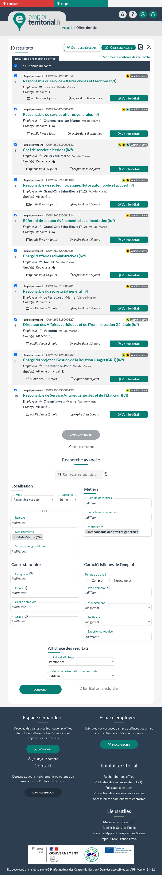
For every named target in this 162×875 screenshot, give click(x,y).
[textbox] (33, 500)
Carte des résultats (82, 47)
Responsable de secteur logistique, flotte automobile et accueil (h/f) (79, 185)
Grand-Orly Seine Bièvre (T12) (63, 191)
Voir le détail (129, 98)
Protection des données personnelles (119, 793)
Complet (98, 580)
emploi (63, 4)
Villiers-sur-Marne (55, 156)
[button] (106, 474)
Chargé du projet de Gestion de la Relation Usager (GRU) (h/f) (73, 359)
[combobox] (33, 499)
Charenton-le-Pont (55, 366)
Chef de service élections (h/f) (48, 149)
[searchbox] (44, 522)
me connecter (119, 744)
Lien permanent (81, 447)
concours (11, 4)
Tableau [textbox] (54, 676)
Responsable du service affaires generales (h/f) (61, 114)
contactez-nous (43, 792)
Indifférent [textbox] (92, 608)
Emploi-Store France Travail (119, 839)
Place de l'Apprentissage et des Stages (119, 833)
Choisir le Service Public (119, 827)
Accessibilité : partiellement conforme (119, 799)
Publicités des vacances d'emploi (117, 782)
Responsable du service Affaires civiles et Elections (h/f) (69, 81)
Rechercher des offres (119, 776)
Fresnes (47, 87)
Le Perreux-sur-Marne (57, 297)
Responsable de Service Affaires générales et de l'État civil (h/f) (75, 395)
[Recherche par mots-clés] (83, 474)
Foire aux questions (119, 787)
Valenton (48, 330)
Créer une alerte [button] (118, 47)
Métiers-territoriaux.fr (119, 822)
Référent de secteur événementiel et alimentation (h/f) (69, 220)
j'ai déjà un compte (43, 759)
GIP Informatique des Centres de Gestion (72, 869)
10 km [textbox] (63, 499)
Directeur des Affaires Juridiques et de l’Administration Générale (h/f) (81, 324)
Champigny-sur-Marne (58, 401)
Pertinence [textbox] (57, 662)
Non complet (122, 580)
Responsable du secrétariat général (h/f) (56, 291)
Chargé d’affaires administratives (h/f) (54, 255)
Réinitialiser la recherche (98, 688)
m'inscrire (43, 749)
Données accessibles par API (117, 869)
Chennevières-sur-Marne (59, 120)
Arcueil (47, 262)
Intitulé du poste (37, 66)
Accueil (67, 27)
